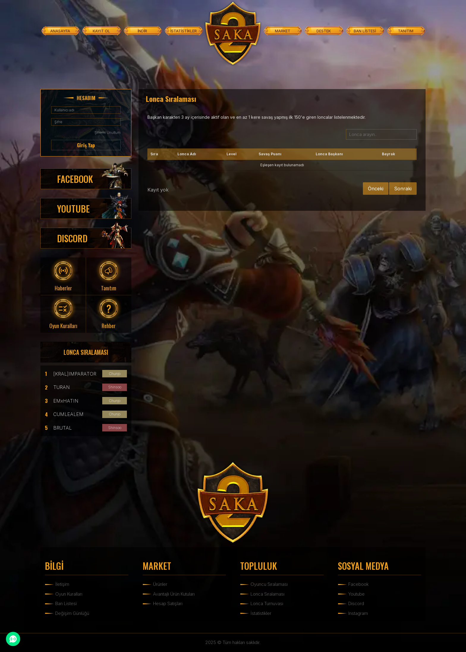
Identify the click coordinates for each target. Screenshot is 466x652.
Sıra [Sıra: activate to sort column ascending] (154, 154)
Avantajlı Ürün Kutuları (174, 594)
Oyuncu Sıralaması (269, 584)
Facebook (358, 584)
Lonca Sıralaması (267, 594)
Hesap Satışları (167, 603)
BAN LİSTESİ (365, 31)
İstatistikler (261, 613)
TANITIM (405, 31)
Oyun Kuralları (68, 594)
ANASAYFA (60, 31)
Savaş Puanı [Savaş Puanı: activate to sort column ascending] (270, 154)
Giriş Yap (86, 145)
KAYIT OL (101, 31)
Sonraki (403, 189)
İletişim (62, 584)
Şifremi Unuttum (108, 132)
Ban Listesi (66, 603)
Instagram (358, 613)
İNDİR (142, 31)
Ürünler (160, 584)
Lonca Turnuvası (267, 603)
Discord (356, 603)
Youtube (356, 594)
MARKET (282, 31)
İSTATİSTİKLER (183, 31)
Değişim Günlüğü (72, 613)
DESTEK (324, 31)
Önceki (375, 189)
